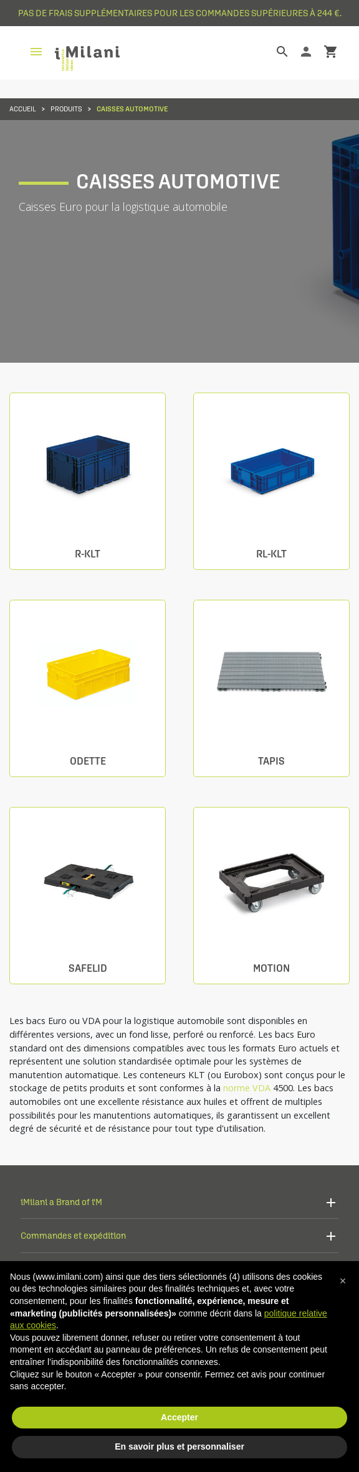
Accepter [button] (179, 1417)
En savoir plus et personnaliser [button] (179, 1446)
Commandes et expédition (73, 1235)
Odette (88, 761)
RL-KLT (271, 554)
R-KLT (87, 554)
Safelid (88, 968)
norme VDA (246, 1088)
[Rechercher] (273, 51)
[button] (343, 1281)
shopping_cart (330, 51)
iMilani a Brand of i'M (61, 1201)
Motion (271, 968)
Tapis (271, 761)
